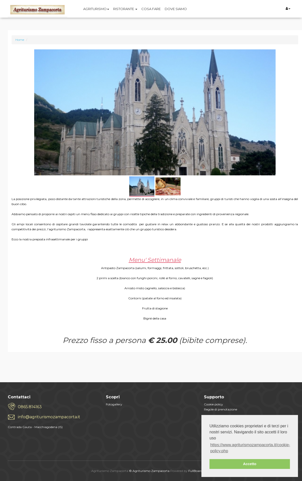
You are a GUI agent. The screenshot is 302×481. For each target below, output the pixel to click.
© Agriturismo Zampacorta (149, 471)
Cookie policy (213, 404)
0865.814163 (30, 406)
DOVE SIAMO (176, 9)
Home (19, 40)
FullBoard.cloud (199, 471)
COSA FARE (151, 9)
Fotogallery (114, 404)
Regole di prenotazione (220, 409)
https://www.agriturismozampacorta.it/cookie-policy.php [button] (250, 448)
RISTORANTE (125, 9)
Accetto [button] (249, 464)
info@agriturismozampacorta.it (49, 416)
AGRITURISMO (96, 9)
